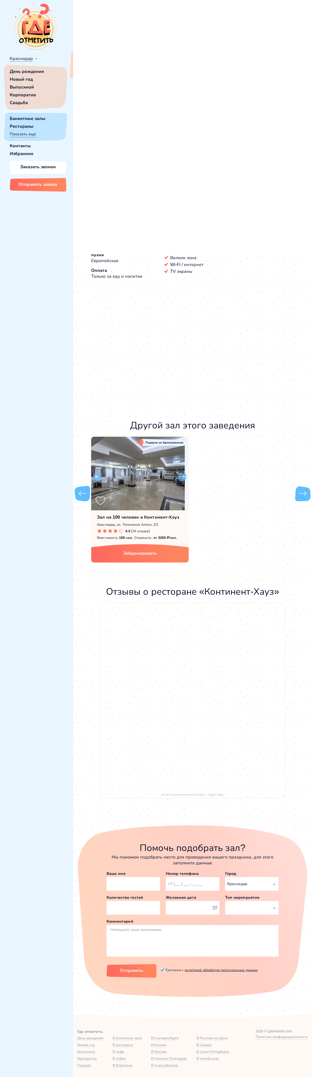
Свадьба (19, 102)
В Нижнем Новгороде (169, 1058)
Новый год (21, 79)
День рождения (27, 71)
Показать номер (237, 169)
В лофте (119, 1058)
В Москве (159, 1052)
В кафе (118, 1052)
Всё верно (87, 70)
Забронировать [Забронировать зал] (249, 193)
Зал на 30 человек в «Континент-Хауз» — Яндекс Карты (192, 794)
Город (230, 873)
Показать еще (23, 134)
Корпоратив (23, 94)
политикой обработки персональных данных (221, 970)
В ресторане (123, 1045)
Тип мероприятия (242, 897)
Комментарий (120, 921)
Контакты (20, 145)
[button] (97, 138)
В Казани (158, 1045)
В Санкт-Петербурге (213, 1052)
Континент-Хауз (108, 229)
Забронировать (140, 553)
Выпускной (22, 87)
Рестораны (21, 126)
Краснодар (21, 58)
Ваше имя (116, 873)
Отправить (131, 970)
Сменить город (116, 70)
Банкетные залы (27, 118)
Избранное (21, 153)
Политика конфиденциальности (282, 1037)
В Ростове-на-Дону (212, 1038)
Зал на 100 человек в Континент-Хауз (138, 517)
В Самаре (204, 1045)
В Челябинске (207, 1058)
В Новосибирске (164, 1065)
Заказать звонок (38, 166)
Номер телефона (182, 873)
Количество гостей (125, 897)
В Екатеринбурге (165, 1038)
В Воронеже (123, 1065)
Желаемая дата (181, 897)
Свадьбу (84, 1065)
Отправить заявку (38, 184)
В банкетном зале (127, 1038)
